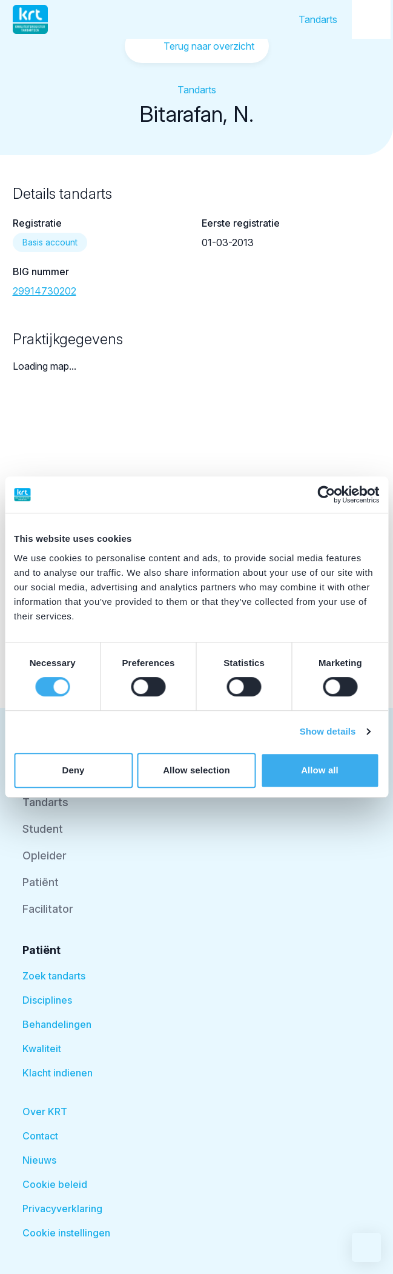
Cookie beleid (54, 1184)
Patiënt (40, 882)
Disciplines (47, 1000)
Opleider (44, 855)
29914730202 (44, 291)
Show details (328, 731)
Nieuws (39, 1160)
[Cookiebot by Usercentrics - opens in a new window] (326, 494)
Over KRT (44, 1112)
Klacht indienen (57, 1073)
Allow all (320, 770)
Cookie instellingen (66, 1233)
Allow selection (196, 770)
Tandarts (318, 19)
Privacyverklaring (62, 1208)
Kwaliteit (41, 1048)
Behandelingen (56, 1024)
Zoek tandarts (53, 976)
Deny (73, 770)
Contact (40, 1136)
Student (42, 828)
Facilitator (47, 908)
